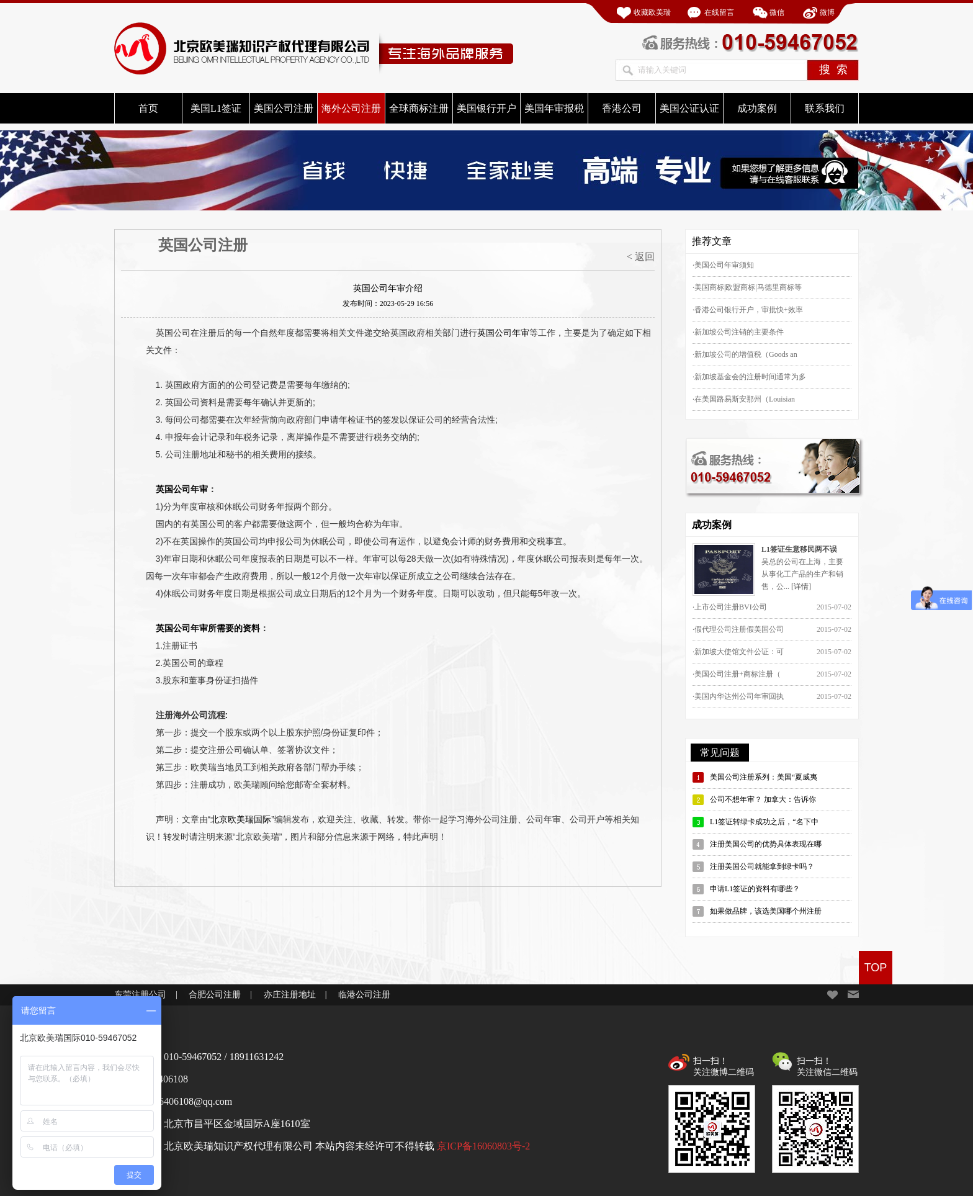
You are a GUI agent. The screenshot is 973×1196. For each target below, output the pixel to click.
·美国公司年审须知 (723, 265)
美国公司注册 (283, 108)
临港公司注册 (364, 994)
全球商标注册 (419, 108)
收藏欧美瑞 (652, 12)
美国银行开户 (486, 108)
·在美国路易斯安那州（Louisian (744, 399)
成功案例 (757, 108)
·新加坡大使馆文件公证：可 (738, 651)
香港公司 (622, 108)
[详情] (801, 586)
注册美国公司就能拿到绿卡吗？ (762, 866)
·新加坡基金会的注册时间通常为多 (749, 376)
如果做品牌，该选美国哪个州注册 (766, 911)
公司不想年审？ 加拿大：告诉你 (763, 799)
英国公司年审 (503, 333)
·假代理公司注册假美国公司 (738, 629)
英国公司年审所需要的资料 (208, 628)
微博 (827, 12)
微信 (776, 12)
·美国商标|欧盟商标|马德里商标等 (747, 287)
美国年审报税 (554, 108)
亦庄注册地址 (290, 994)
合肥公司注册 (215, 994)
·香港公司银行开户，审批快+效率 (748, 309)
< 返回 (641, 256)
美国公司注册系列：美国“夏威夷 (763, 777)
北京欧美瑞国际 (240, 819)
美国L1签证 (216, 108)
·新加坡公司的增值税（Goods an (745, 354)
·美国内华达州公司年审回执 (738, 696)
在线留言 (719, 12)
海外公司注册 (351, 108)
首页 (148, 108)
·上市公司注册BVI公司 (730, 607)
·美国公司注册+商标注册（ (737, 674)
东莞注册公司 (140, 994)
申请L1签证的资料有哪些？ (755, 888)
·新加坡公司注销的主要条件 (738, 332)
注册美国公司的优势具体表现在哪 (766, 844)
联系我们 (825, 108)
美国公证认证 (689, 108)
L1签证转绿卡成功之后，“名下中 (764, 821)
